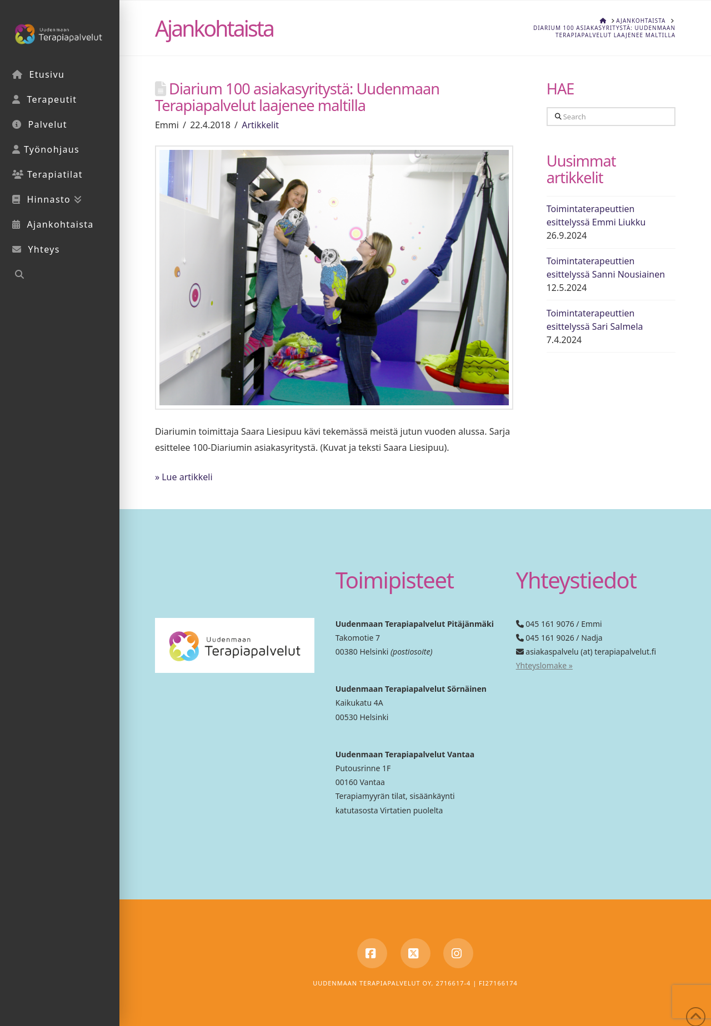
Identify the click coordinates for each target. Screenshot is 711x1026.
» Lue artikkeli (184, 477)
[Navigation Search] (59, 275)
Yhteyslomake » (544, 665)
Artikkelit (260, 125)
